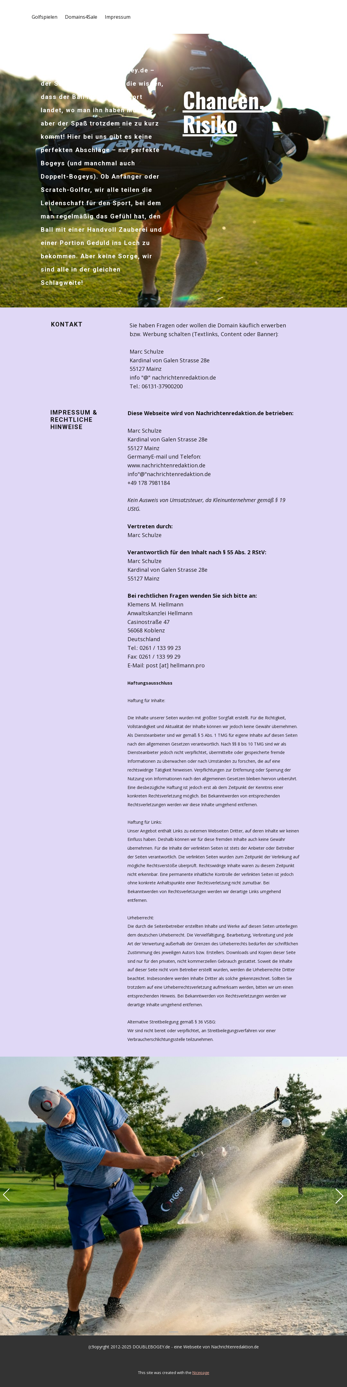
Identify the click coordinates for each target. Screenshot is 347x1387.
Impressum (117, 17)
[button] (6, 1196)
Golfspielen (44, 17)
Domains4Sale (81, 17)
